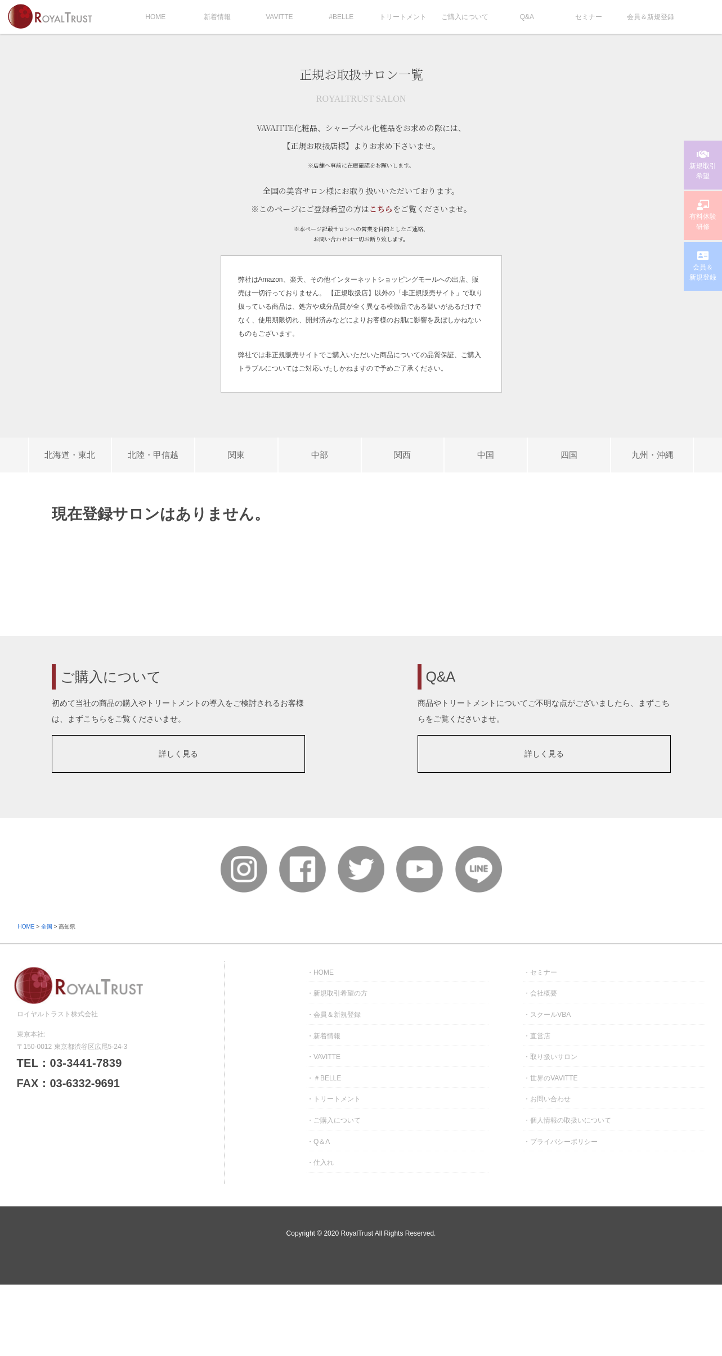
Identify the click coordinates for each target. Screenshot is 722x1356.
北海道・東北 (69, 454)
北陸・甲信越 (153, 454)
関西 (402, 454)
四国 (568, 454)
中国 (485, 454)
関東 (236, 454)
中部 (319, 454)
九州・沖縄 (652, 454)
